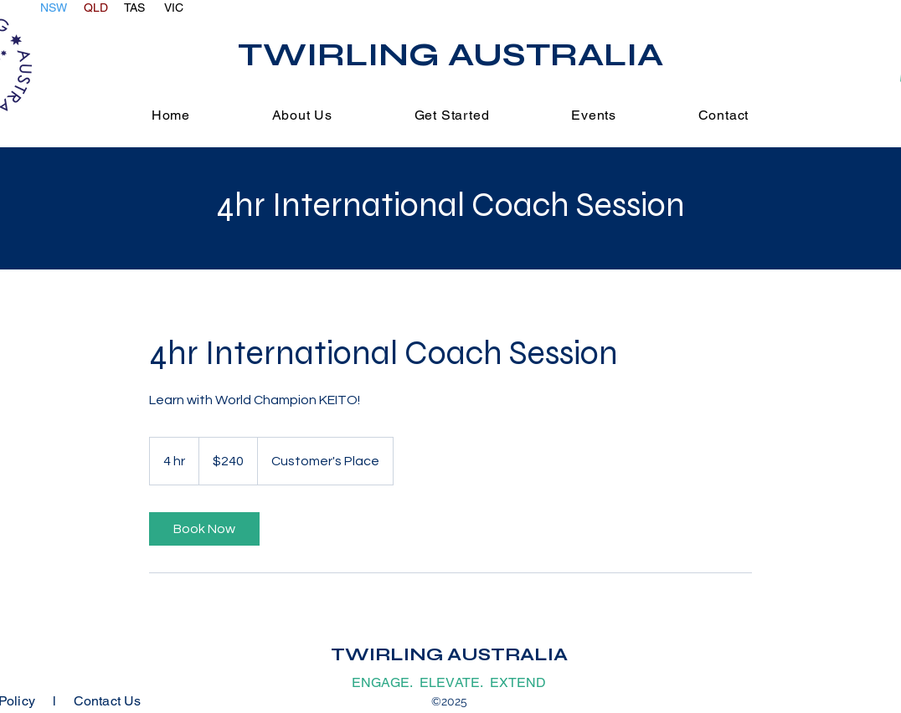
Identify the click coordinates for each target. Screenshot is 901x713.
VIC (173, 7)
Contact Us (108, 701)
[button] (452, 115)
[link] (204, 529)
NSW (53, 7)
